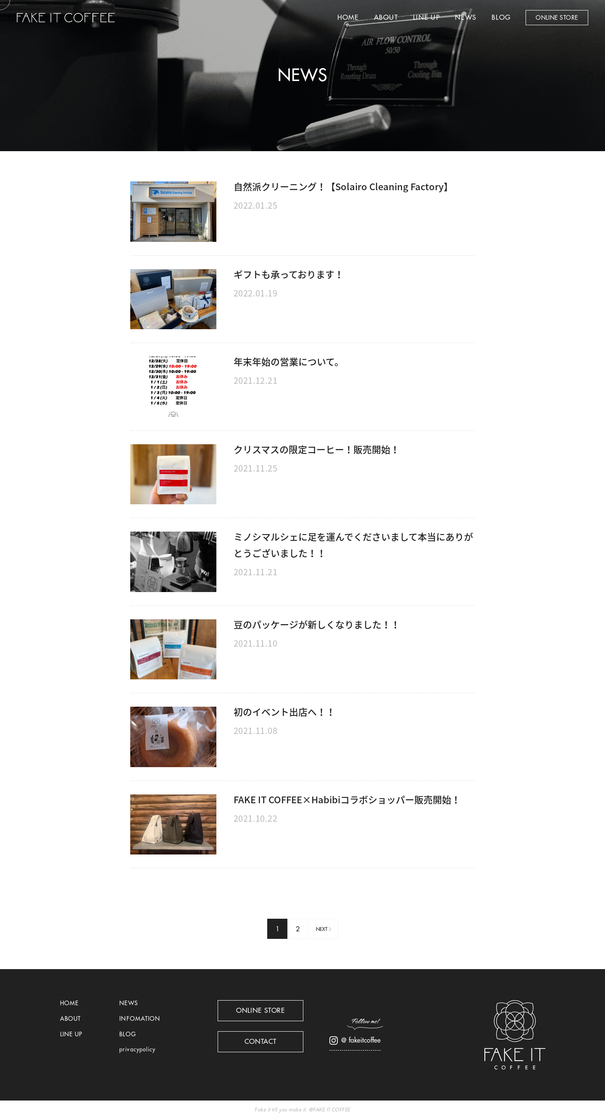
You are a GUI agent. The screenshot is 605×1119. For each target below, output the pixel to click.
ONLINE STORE (557, 18)
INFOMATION (139, 1019)
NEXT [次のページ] (321, 929)
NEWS (465, 17)
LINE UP (426, 17)
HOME (348, 17)
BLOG (501, 17)
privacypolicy (137, 1049)
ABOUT (386, 17)
